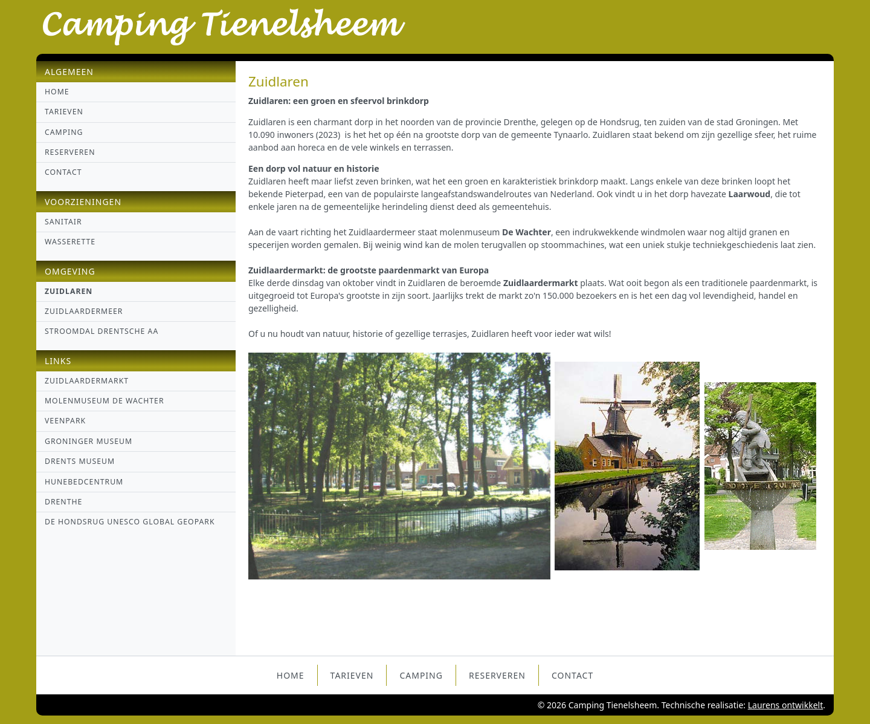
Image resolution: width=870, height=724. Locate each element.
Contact (63, 172)
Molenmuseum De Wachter (104, 401)
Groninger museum (88, 441)
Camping (64, 132)
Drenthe (63, 502)
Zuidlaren (68, 291)
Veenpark (65, 421)
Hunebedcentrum (84, 482)
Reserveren (70, 152)
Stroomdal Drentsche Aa (101, 331)
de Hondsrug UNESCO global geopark (129, 522)
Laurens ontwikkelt (785, 705)
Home (57, 91)
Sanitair (63, 222)
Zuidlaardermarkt (87, 381)
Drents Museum (80, 461)
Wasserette (70, 241)
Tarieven (64, 111)
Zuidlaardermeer (84, 311)
